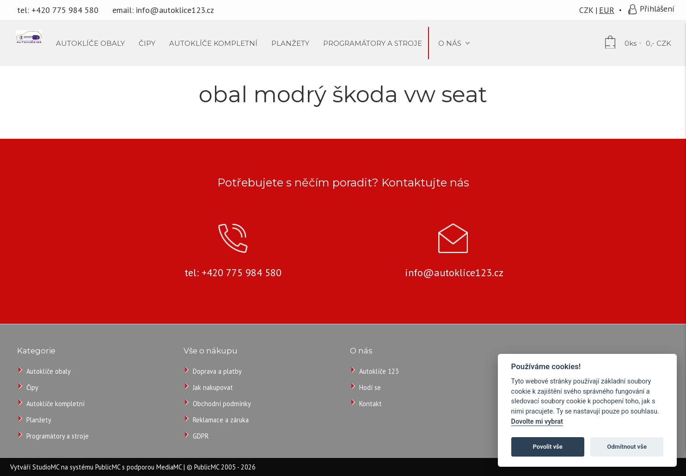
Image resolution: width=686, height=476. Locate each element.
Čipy (32, 387)
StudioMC (45, 467)
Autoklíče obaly (48, 371)
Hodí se (370, 387)
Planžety (38, 419)
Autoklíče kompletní (55, 403)
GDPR (200, 436)
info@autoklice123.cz (175, 10)
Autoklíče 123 (379, 371)
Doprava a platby (217, 371)
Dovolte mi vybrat (537, 422)
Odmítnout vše (627, 446)
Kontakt (370, 403)
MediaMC (169, 467)
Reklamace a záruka (221, 419)
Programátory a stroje (57, 436)
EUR (606, 10)
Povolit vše (548, 446)
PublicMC (107, 467)
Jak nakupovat (213, 387)
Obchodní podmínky (222, 403)
